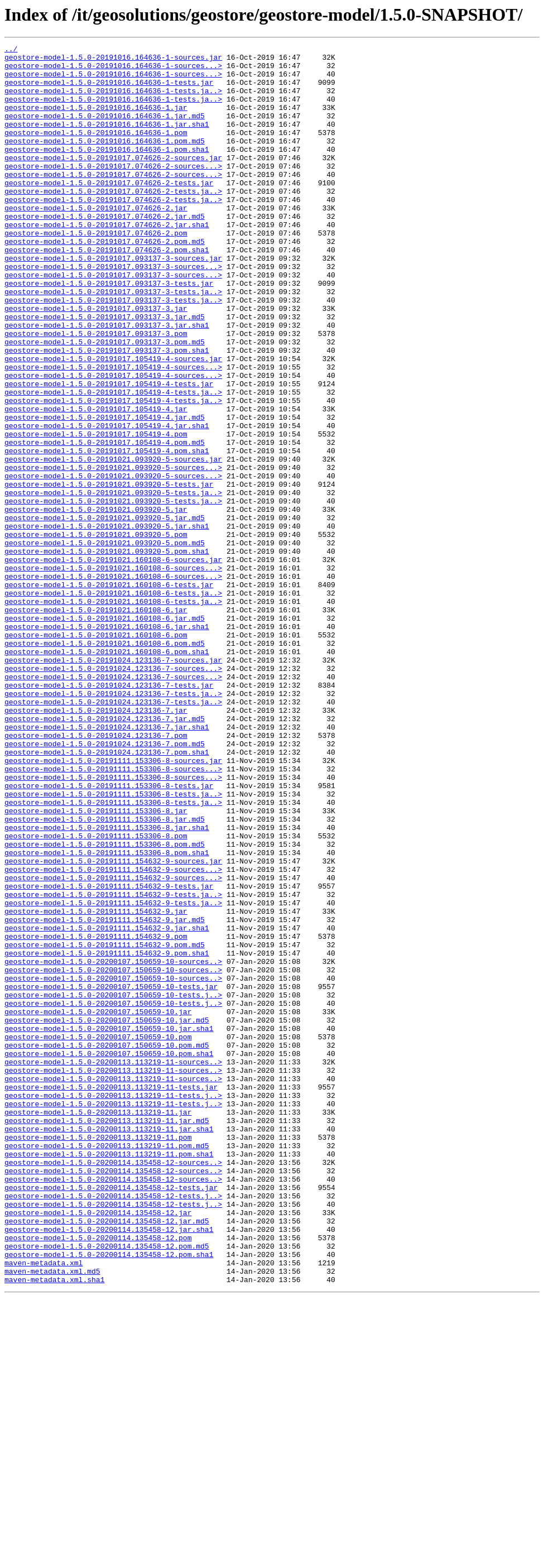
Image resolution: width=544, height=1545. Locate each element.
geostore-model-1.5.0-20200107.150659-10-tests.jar (111, 1175)
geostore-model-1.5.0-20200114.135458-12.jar (97, 1447)
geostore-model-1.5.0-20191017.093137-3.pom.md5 (104, 402)
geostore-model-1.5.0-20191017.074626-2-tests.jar (108, 211)
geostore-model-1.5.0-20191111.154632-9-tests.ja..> (113, 1065)
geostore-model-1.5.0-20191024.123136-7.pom (95, 874)
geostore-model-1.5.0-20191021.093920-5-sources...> (113, 553)
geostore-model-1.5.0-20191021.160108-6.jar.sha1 (106, 743)
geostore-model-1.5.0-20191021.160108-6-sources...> (113, 673)
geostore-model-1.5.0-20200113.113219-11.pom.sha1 (108, 1376)
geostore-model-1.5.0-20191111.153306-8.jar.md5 (104, 975)
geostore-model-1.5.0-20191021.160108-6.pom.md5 (104, 764)
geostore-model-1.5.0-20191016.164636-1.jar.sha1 (106, 141)
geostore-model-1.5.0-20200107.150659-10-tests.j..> (113, 1186)
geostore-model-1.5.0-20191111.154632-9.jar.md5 (104, 1095)
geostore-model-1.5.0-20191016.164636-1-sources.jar (113, 60)
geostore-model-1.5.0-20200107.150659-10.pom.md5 (106, 1246)
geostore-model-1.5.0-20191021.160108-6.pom (95, 753)
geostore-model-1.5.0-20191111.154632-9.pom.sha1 (106, 1135)
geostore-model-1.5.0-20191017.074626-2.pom (95, 271)
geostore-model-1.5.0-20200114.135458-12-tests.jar (111, 1417)
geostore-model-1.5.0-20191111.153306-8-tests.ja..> (113, 944)
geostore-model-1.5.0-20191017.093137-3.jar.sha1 (106, 382)
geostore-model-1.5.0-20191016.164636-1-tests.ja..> (113, 100)
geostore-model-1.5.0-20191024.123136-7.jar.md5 (104, 854)
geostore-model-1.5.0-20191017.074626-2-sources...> (113, 191)
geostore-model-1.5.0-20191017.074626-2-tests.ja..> (113, 221)
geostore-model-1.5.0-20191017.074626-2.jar (95, 241)
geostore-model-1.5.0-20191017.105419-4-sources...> (113, 432)
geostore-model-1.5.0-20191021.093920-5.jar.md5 (104, 613)
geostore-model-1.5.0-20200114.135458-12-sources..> (113, 1386)
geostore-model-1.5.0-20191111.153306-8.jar (95, 964)
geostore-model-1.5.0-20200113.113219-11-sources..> (113, 1266)
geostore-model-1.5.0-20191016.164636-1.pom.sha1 (106, 171)
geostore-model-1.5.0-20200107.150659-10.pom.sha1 (108, 1256)
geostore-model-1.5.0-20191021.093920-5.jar (95, 603)
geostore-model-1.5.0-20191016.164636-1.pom (95, 151)
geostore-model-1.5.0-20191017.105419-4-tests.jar (108, 452)
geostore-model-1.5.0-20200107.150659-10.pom (97, 1236)
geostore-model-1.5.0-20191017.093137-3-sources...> (113, 311)
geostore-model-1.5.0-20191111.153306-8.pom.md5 (104, 1005)
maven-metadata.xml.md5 (52, 1517)
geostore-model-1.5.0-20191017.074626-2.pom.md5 (104, 281)
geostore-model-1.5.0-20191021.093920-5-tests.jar (108, 573)
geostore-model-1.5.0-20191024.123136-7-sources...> (113, 794)
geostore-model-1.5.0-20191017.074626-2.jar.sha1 (106, 261)
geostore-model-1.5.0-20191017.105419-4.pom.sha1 (106, 532)
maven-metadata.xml (43, 1507)
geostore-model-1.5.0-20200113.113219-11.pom (97, 1356)
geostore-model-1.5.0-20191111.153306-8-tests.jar (108, 934)
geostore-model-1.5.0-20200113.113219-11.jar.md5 (106, 1336)
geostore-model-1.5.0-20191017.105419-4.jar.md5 (104, 492)
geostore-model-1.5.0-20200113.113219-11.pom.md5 (106, 1366)
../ (10, 50)
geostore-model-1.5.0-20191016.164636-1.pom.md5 (104, 161)
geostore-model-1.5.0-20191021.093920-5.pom (95, 633)
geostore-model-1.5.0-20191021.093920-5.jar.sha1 (106, 623)
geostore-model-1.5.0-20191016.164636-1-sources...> (113, 70)
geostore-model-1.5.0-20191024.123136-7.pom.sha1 (106, 894)
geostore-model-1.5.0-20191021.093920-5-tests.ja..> (113, 583)
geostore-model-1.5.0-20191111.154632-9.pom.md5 (104, 1125)
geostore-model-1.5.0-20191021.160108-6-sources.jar (113, 663)
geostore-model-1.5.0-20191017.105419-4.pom (95, 512)
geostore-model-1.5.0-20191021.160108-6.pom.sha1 (106, 774)
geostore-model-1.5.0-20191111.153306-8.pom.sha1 (106, 1015)
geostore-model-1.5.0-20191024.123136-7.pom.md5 (104, 884)
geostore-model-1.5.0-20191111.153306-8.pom (95, 995)
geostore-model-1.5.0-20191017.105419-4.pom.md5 (104, 522)
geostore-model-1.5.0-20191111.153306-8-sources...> (113, 914)
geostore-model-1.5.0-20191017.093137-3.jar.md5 (104, 372)
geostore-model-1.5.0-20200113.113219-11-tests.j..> (113, 1306)
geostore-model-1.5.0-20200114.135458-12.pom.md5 (106, 1487)
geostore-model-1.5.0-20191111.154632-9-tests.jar (108, 1055)
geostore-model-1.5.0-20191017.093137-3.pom (95, 392)
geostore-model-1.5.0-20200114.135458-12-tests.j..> (113, 1427)
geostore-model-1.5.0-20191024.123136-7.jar (95, 844)
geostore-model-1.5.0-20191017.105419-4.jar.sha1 (106, 502)
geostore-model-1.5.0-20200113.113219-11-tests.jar (111, 1296)
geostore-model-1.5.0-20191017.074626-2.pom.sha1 (106, 291)
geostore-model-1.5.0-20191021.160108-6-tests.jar (108, 693)
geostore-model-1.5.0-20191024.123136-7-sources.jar (113, 784)
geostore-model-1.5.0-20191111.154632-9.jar (95, 1085)
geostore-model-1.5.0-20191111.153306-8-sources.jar (113, 904)
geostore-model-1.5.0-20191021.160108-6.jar (95, 723)
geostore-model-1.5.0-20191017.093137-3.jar (95, 362)
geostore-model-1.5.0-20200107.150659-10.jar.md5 (106, 1216)
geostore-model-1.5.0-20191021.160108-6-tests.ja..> (113, 703)
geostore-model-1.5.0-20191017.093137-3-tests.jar (108, 332)
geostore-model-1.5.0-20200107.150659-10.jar (97, 1206)
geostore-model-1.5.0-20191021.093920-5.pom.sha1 (106, 653)
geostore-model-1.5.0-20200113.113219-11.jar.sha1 (108, 1346)
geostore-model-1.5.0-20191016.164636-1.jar (95, 121)
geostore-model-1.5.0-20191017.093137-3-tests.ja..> (113, 342)
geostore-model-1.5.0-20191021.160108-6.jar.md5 (104, 733)
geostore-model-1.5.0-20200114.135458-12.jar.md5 (106, 1457)
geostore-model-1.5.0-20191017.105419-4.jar (95, 482)
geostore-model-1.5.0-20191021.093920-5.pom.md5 (104, 643)
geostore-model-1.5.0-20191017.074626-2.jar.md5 (104, 251)
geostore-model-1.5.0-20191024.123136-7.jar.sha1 (106, 864)
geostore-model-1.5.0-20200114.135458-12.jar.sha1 (108, 1467)
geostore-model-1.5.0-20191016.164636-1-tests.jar (108, 90)
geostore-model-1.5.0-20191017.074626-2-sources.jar (113, 181)
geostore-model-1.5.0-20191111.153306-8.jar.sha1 (106, 985)
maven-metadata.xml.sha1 (54, 1527)
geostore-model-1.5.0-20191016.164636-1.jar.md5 (104, 131)
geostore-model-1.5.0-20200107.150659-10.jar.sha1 (108, 1226)
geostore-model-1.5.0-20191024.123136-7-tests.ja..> (113, 824)
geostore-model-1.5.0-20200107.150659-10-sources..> (113, 1145)
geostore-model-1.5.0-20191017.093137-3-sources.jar (113, 301)
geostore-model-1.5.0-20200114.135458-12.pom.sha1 (108, 1497)
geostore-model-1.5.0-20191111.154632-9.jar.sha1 (106, 1105)
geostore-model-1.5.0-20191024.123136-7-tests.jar (108, 814)
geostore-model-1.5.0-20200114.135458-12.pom (97, 1477)
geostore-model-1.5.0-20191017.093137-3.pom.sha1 (106, 412)
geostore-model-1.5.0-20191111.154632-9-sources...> (113, 1035)
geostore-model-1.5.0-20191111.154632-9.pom (95, 1115)
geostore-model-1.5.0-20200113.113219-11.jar (97, 1326)
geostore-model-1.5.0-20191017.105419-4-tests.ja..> (113, 462)
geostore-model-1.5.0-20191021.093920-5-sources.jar (113, 543)
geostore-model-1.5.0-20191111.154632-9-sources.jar (113, 1025)
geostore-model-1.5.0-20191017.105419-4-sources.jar (113, 422)
